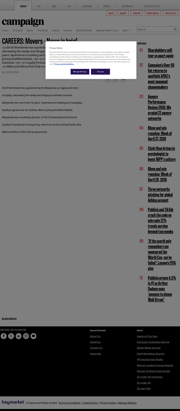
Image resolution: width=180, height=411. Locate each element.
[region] (91, 60)
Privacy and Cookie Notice (64, 64)
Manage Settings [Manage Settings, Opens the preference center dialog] (80, 71)
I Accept (100, 71)
